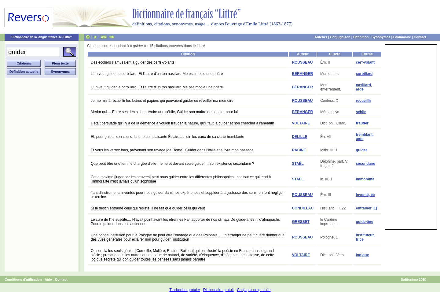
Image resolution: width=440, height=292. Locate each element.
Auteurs (320, 37)
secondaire (365, 163)
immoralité (365, 179)
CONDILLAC (303, 208)
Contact (420, 37)
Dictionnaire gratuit (218, 290)
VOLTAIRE (301, 123)
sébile (361, 112)
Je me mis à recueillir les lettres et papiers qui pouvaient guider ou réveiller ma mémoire (162, 100)
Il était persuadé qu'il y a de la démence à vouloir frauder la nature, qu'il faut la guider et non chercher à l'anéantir (182, 123)
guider (361, 150)
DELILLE (299, 137)
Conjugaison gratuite (253, 290)
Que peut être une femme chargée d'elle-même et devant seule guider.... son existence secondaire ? (172, 163)
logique (362, 255)
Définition (361, 37)
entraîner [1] (366, 208)
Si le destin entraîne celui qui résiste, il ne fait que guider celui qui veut (148, 208)
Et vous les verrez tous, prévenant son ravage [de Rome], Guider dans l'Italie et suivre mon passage (172, 150)
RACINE (299, 150)
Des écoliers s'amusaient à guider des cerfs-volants (132, 62)
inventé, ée (365, 195)
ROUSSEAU (302, 62)
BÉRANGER (302, 74)
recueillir (363, 100)
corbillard (364, 74)
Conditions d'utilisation (23, 279)
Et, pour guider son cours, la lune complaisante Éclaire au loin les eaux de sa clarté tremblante (167, 137)
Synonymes (381, 37)
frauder (362, 123)
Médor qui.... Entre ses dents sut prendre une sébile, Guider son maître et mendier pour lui (164, 112)
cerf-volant (365, 62)
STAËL (297, 163)
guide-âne (364, 222)
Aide (48, 279)
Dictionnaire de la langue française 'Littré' (41, 37)
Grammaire (402, 37)
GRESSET (300, 222)
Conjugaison (340, 37)
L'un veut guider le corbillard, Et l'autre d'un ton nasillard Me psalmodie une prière (157, 74)
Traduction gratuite (184, 290)
